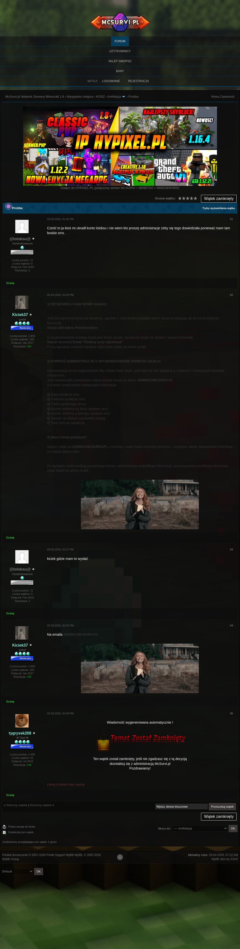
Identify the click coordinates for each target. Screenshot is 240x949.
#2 (231, 294)
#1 (231, 219)
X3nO (234, 859)
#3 (231, 549)
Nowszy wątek (40, 805)
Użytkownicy (120, 51)
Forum (120, 41)
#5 (231, 713)
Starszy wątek (17, 805)
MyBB (78, 855)
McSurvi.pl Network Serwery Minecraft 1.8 (34, 96)
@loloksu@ (20, 239)
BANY (120, 71)
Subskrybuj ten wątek (21, 832)
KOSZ (100, 96)
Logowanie (111, 81)
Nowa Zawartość (223, 96)
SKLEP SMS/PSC (120, 61)
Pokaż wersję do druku (21, 826)
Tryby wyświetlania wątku (218, 208)
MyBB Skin (218, 859)
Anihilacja (114, 96)
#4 (231, 625)
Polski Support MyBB (60, 855)
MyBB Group (10, 859)
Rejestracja (138, 81)
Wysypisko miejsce (80, 96)
